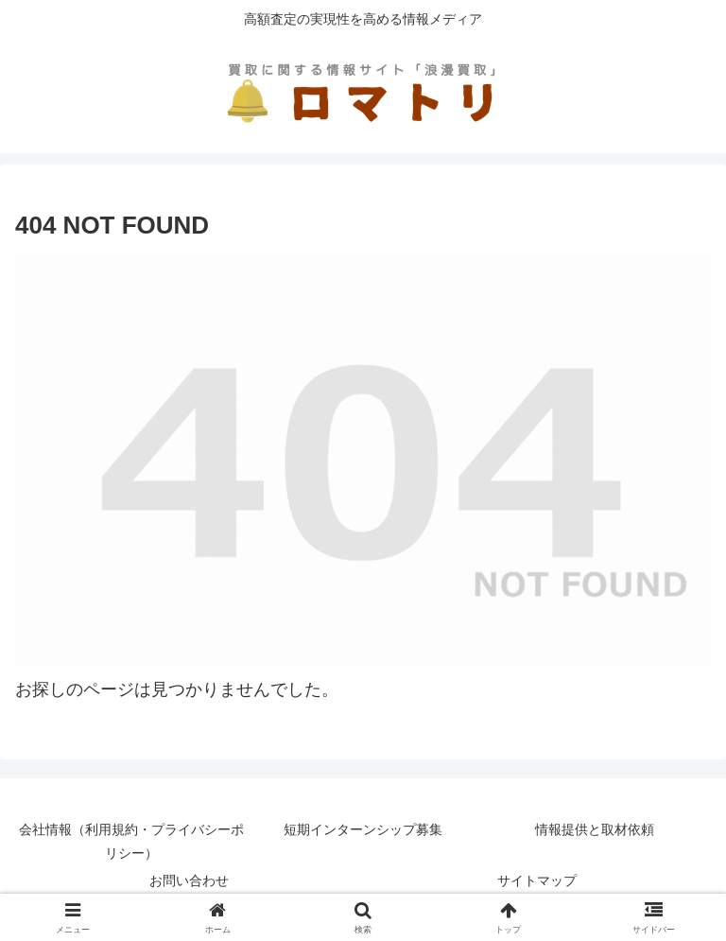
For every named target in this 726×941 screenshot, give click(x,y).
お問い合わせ (189, 880)
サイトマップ (537, 880)
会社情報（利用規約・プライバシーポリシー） (131, 841)
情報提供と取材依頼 (594, 829)
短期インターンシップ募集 (363, 829)
